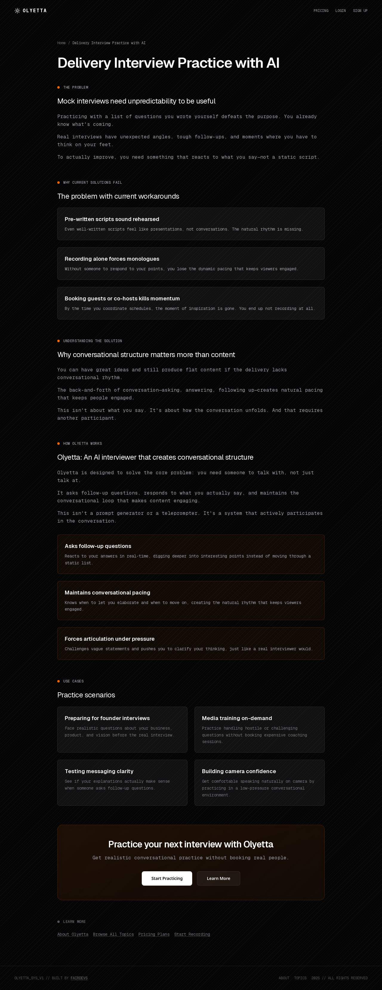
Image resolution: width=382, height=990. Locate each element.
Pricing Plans (154, 934)
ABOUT (284, 978)
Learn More (218, 878)
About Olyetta (72, 934)
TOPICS (300, 978)
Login (340, 10)
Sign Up (360, 10)
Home (61, 43)
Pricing (321, 10)
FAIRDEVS (79, 978)
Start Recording (192, 934)
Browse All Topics (113, 934)
